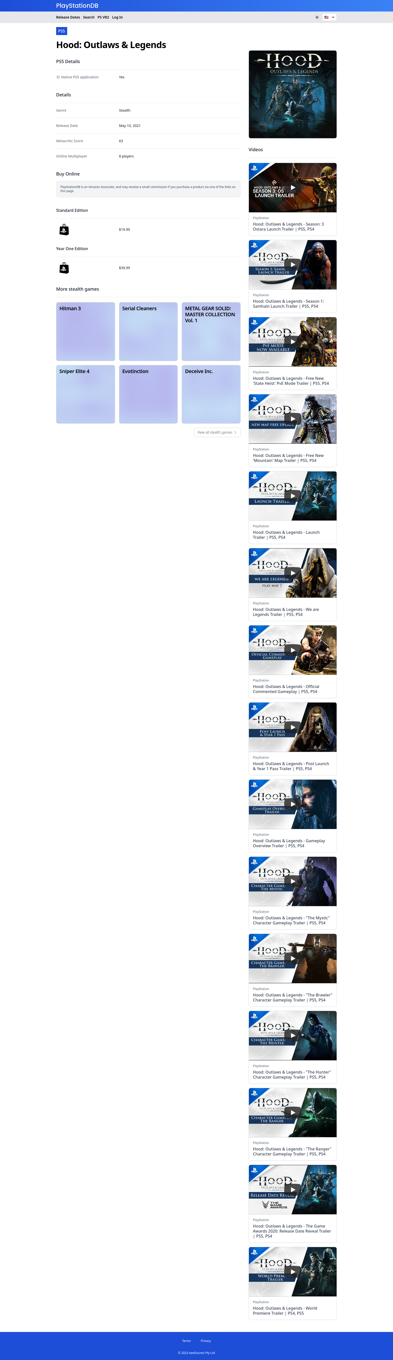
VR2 (103, 17)
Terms (186, 1341)
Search (88, 17)
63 (121, 140)
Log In (117, 17)
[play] (292, 188)
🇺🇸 (330, 17)
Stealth (125, 110)
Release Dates (68, 17)
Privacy (206, 1341)
